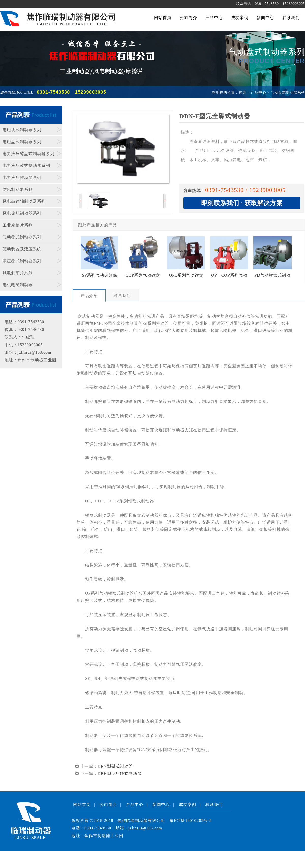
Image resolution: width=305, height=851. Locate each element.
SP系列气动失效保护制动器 (100, 260)
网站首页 (81, 804)
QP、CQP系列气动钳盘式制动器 (229, 260)
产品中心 (134, 804)
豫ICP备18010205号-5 (190, 820)
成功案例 (187, 804)
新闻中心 (161, 804)
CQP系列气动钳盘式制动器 (143, 260)
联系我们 (214, 804)
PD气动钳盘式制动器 (272, 260)
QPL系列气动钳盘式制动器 (186, 260)
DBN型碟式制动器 (115, 766)
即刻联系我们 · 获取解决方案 (242, 203)
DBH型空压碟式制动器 (120, 773)
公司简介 (108, 804)
